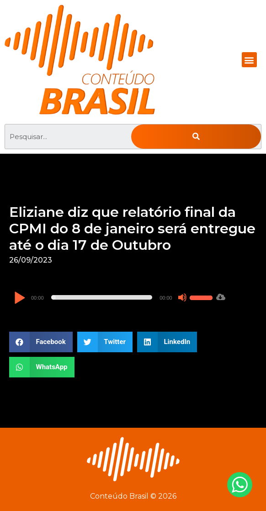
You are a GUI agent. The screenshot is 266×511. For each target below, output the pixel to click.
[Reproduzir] (19, 298)
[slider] (102, 297)
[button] (249, 59)
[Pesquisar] (196, 136)
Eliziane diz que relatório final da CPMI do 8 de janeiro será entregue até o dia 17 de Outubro (132, 228)
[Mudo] (182, 297)
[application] (114, 297)
